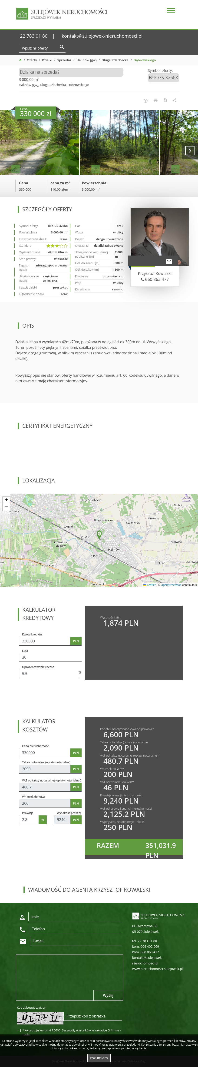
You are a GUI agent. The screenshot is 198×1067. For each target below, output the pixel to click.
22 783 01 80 (34, 36)
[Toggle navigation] (170, 10)
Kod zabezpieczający (31, 1007)
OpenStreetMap (171, 585)
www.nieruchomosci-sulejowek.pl (157, 969)
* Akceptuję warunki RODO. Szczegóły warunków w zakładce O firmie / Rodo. (72, 1032)
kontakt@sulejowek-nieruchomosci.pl (102, 36)
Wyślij (108, 995)
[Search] (42, 48)
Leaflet (149, 585)
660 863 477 (155, 279)
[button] (99, 535)
